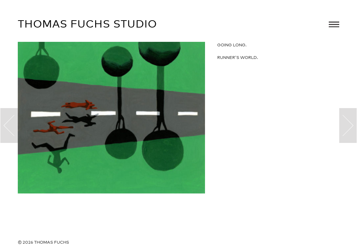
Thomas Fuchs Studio (87, 23)
